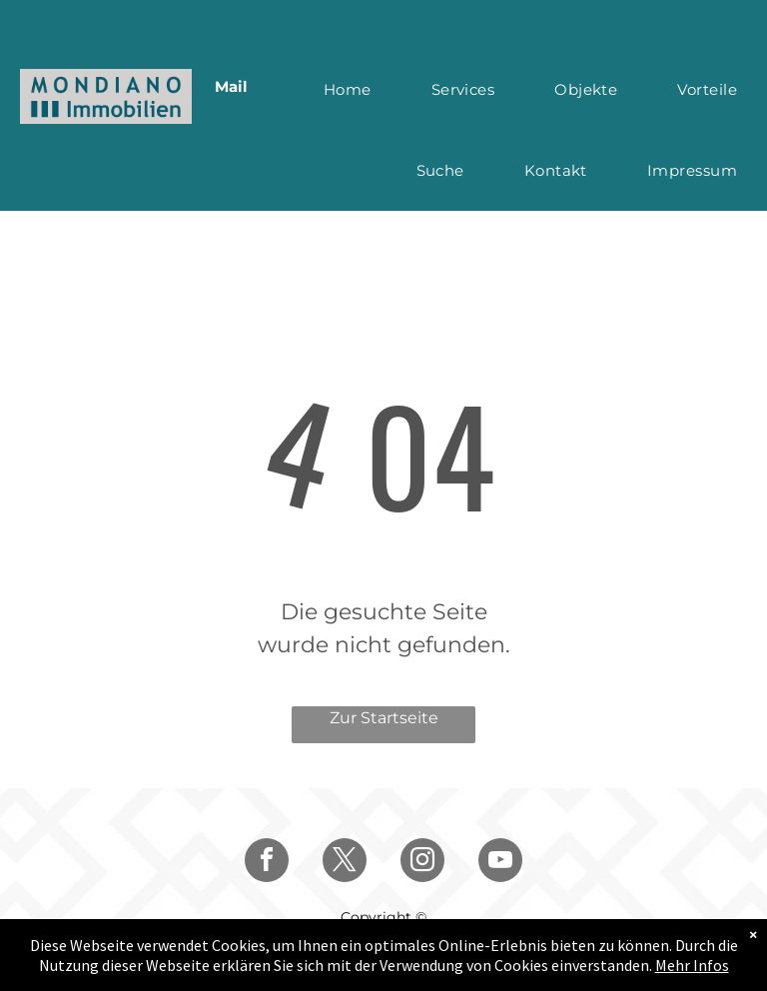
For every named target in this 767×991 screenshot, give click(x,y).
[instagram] (422, 862)
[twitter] (345, 862)
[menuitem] (347, 89)
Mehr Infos (692, 965)
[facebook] (267, 862)
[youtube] (500, 862)
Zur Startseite (384, 717)
